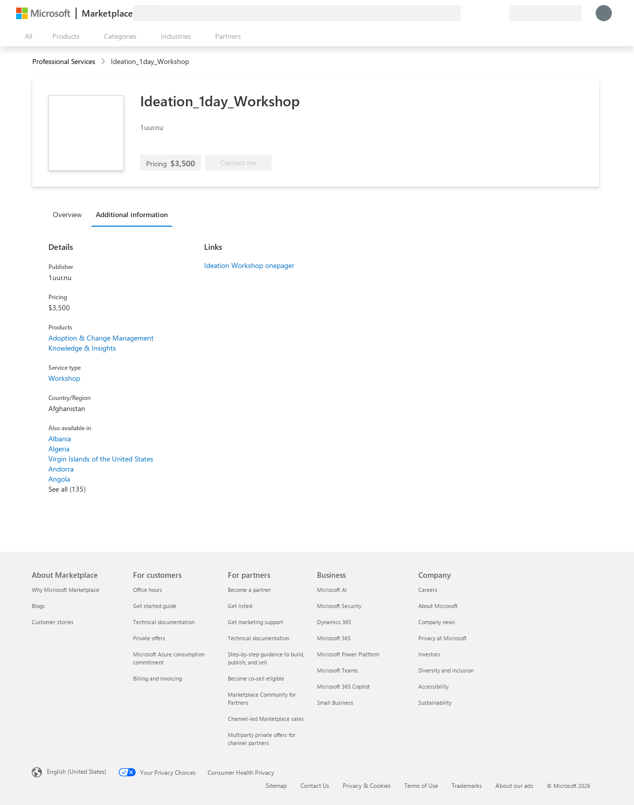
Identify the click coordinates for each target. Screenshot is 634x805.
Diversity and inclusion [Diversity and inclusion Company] (446, 670)
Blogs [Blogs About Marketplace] (38, 606)
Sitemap (276, 785)
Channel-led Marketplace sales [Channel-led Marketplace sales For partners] (266, 718)
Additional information (132, 214)
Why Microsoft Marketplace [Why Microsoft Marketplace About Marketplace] (65, 589)
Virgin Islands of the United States (100, 458)
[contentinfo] (104, 61)
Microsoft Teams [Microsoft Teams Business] (337, 670)
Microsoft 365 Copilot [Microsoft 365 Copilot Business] (343, 686)
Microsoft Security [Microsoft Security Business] (339, 606)
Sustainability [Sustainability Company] (435, 702)
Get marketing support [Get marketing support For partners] (255, 622)
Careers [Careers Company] (427, 589)
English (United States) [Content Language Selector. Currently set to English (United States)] (76, 771)
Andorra (61, 469)
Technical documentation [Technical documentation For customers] (164, 622)
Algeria (59, 448)
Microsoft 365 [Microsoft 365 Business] (334, 638)
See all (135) (67, 489)
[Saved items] (489, 13)
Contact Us (314, 785)
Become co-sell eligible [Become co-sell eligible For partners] (256, 678)
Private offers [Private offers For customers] (149, 638)
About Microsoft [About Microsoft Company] (438, 606)
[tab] (69, 214)
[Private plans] (501, 13)
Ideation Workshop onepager (249, 265)
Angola (59, 479)
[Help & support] (477, 13)
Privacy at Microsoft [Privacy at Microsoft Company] (442, 638)
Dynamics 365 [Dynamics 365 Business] (334, 622)
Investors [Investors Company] (429, 654)
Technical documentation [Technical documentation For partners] (258, 638)
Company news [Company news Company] (436, 622)
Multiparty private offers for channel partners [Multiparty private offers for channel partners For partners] (261, 739)
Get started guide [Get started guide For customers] (154, 606)
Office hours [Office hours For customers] (147, 589)
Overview (67, 214)
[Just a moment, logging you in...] (604, 13)
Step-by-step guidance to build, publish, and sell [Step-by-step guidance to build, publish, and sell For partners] (266, 658)
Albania (59, 438)
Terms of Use (421, 785)
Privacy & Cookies (367, 785)
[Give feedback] (465, 13)
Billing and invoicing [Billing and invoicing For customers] (157, 678)
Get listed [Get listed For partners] (240, 606)
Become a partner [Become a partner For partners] (249, 589)
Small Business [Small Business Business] (335, 702)
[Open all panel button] (26, 36)
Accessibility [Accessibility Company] (433, 686)
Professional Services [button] (63, 61)
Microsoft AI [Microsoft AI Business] (332, 589)
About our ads (514, 785)
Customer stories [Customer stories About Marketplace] (53, 622)
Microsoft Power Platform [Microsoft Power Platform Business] (348, 654)
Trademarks (467, 785)
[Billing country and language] (545, 13)
